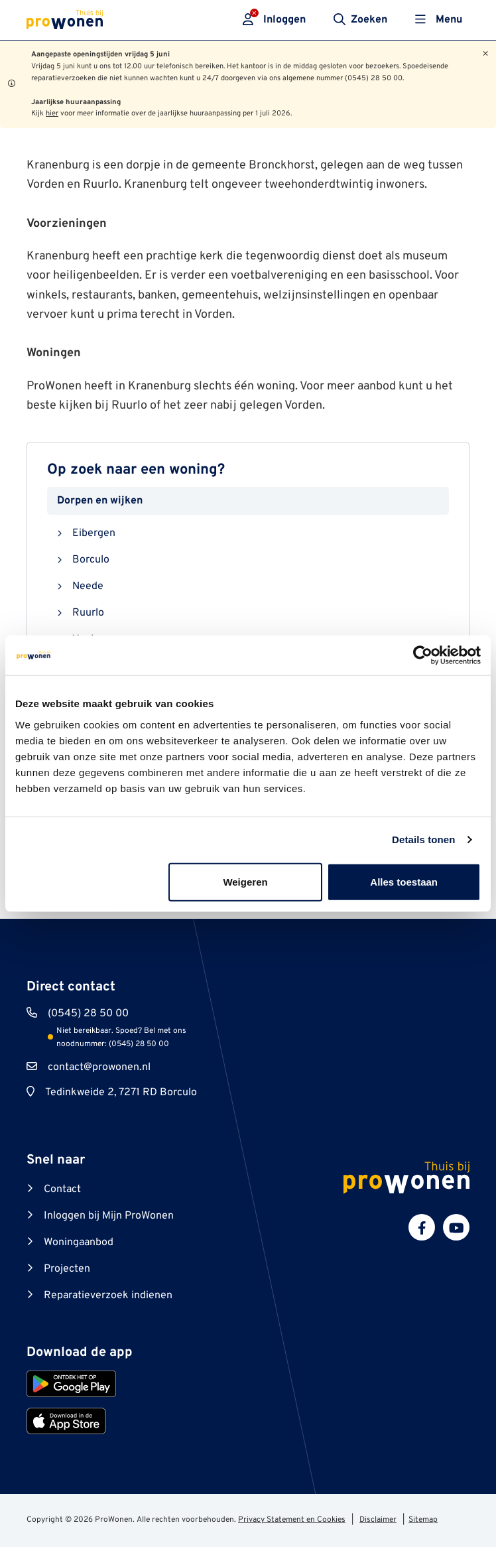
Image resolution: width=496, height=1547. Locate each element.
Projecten (67, 1269)
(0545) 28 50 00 (88, 1013)
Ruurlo (88, 613)
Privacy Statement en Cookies (291, 1519)
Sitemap (423, 1519)
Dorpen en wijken (100, 500)
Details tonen (423, 839)
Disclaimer (378, 1519)
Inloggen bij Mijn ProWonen (109, 1216)
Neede (87, 586)
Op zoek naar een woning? (136, 470)
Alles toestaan (404, 881)
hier (52, 113)
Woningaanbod (78, 1242)
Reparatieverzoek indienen (108, 1295)
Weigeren (245, 881)
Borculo (90, 560)
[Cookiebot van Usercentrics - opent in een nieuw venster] (423, 655)
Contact (62, 1189)
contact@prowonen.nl (99, 1067)
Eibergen (93, 533)
